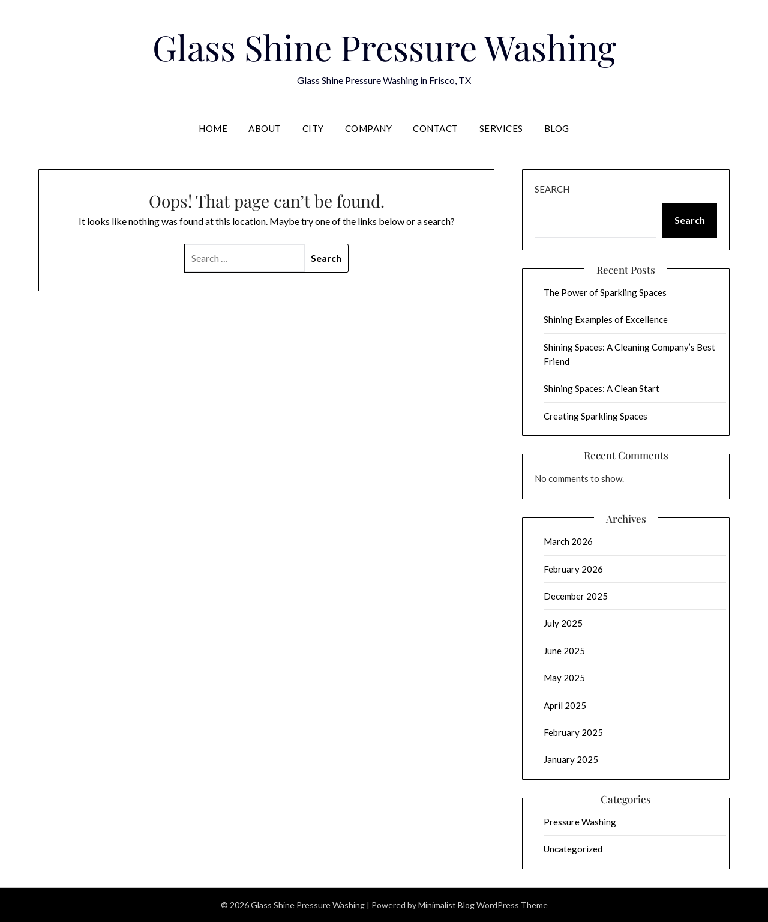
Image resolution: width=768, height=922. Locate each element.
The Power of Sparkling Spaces (605, 292)
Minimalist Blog (446, 905)
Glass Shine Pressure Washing (384, 46)
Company (368, 128)
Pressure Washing (580, 821)
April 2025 (565, 705)
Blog (556, 128)
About (264, 128)
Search (552, 189)
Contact (435, 128)
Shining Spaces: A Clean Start (601, 388)
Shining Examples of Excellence (606, 319)
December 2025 (576, 596)
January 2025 (571, 759)
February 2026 (573, 569)
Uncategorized (573, 848)
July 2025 (563, 623)
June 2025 (564, 650)
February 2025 (573, 732)
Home (213, 128)
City (313, 128)
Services (501, 128)
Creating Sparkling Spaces (595, 416)
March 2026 (568, 541)
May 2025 (564, 677)
